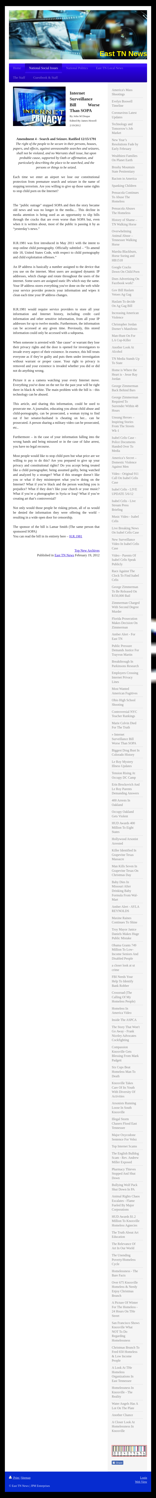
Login (143, 1477)
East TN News (64, 555)
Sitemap (25, 1477)
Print (14, 1477)
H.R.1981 (75, 536)
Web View (141, 1481)
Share (117, 1462)
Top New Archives (87, 550)
